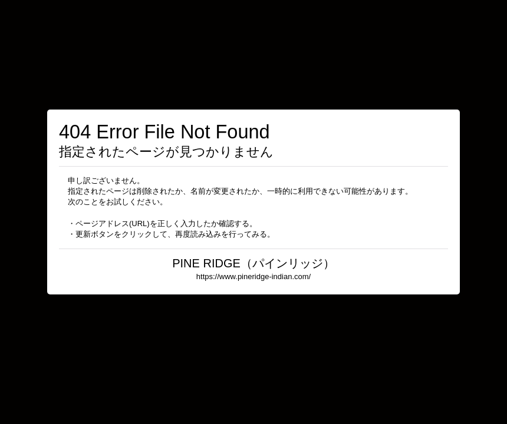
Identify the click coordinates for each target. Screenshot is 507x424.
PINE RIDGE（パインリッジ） (253, 263)
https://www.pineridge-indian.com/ (253, 276)
